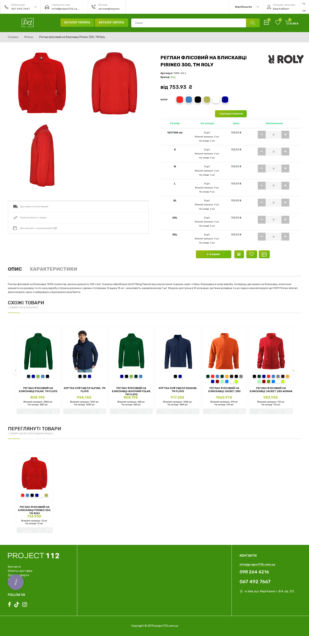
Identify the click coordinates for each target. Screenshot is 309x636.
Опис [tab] (15, 269)
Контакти (14, 566)
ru (303, 3)
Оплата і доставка (20, 571)
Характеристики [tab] (53, 269)
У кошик (213, 254)
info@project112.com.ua (257, 564)
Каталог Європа (111, 22)
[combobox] (195, 23)
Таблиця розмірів (231, 113)
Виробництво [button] (247, 7)
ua (304, 10)
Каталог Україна (77, 22)
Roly (173, 77)
